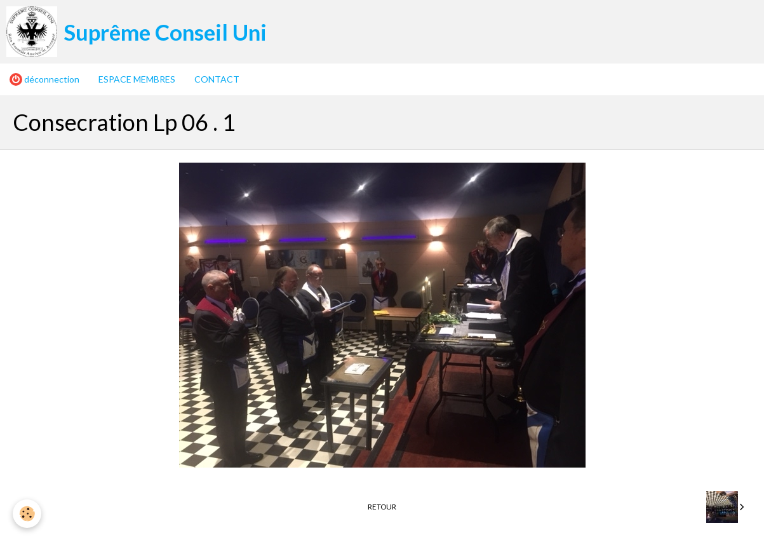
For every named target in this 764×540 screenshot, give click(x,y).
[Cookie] (27, 513)
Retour (382, 506)
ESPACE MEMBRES (136, 79)
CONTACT (216, 79)
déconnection (44, 79)
